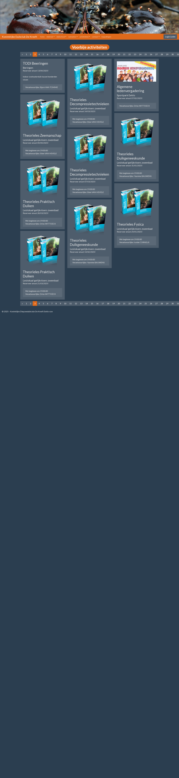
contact (95, 37)
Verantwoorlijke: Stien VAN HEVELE (41, 153)
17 (103, 54)
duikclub (50, 37)
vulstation (72, 37)
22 (129, 54)
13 (81, 54)
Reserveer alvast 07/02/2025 (129, 98)
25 (146, 54)
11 (70, 54)
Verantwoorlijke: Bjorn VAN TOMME (41, 87)
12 (76, 54)
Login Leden (170, 36)
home (43, 36)
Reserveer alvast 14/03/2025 (82, 111)
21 (124, 54)
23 (135, 54)
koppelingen (106, 37)
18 (108, 54)
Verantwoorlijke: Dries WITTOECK (40, 223)
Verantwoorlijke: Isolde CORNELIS (134, 242)
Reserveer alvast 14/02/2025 (82, 252)
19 (113, 54)
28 (162, 54)
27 (156, 54)
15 (92, 54)
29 (167, 54)
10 (65, 54)
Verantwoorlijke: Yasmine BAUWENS (88, 262)
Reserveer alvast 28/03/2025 (35, 213)
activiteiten (84, 37)
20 (119, 54)
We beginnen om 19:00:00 (36, 150)
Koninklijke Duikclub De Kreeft (19, 36)
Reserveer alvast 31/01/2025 (129, 165)
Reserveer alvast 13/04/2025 (35, 70)
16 (97, 54)
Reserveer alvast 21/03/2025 (35, 283)
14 (87, 54)
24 (140, 54)
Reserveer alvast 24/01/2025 (129, 231)
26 (151, 54)
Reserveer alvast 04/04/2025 (35, 143)
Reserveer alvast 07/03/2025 (82, 181)
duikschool (61, 37)
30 (172, 54)
